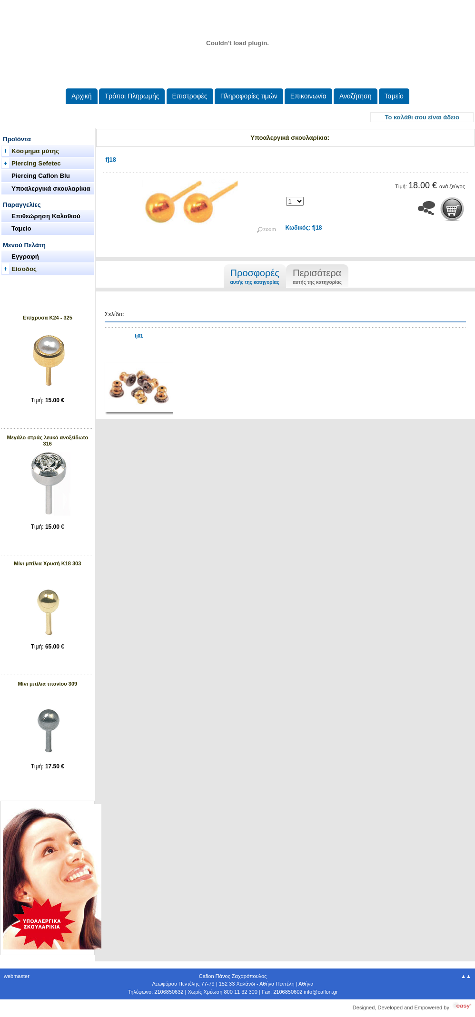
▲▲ (466, 976)
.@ (320, 992)
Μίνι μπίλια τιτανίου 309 (47, 684)
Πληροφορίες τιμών (248, 96)
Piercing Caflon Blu (40, 175)
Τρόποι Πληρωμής (132, 96)
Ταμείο (394, 96)
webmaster (17, 976)
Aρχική (81, 96)
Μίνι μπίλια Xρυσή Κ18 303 (47, 563)
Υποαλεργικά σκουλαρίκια (50, 188)
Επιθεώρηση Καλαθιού (45, 216)
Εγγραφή (25, 256)
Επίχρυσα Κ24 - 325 (47, 317)
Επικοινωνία (308, 96)
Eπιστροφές (190, 96)
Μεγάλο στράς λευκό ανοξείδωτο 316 (47, 440)
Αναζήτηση (355, 96)
